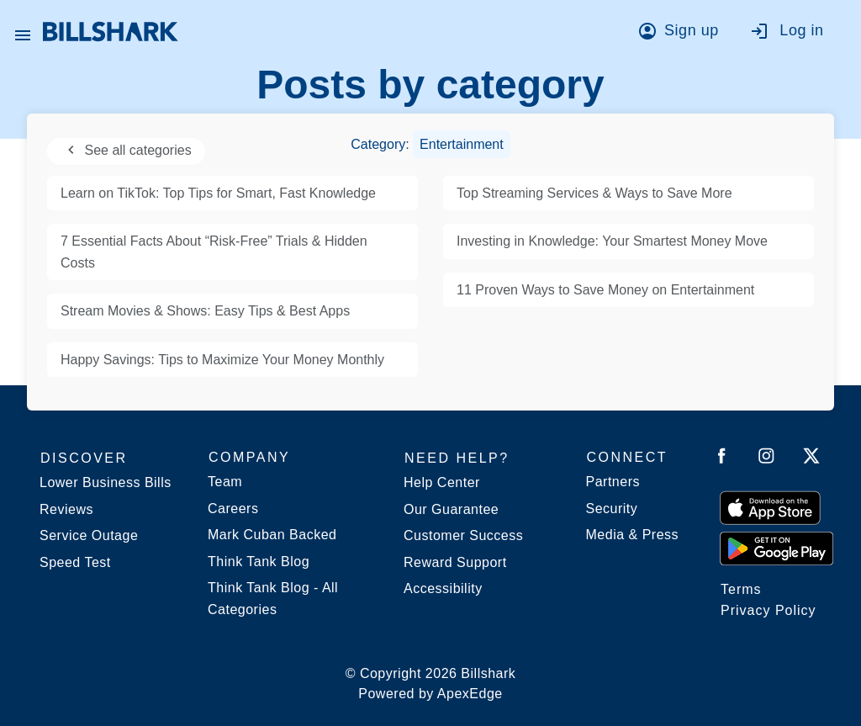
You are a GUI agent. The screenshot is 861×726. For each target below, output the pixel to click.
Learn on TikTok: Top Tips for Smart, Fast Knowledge (218, 193)
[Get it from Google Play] (776, 547)
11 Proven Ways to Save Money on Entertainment (605, 290)
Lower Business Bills (106, 482)
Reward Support (455, 562)
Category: (430, 144)
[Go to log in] (795, 34)
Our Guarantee (451, 509)
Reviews (66, 509)
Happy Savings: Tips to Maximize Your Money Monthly (222, 359)
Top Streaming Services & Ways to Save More (594, 193)
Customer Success (463, 535)
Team (225, 481)
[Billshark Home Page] (110, 31)
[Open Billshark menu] (23, 31)
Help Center (442, 482)
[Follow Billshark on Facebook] (722, 459)
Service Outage (89, 535)
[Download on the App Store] (770, 507)
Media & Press (632, 534)
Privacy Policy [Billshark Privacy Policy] (768, 610)
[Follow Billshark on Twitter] (811, 459)
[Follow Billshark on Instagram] (766, 459)
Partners (613, 481)
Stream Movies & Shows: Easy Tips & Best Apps (205, 311)
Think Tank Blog (258, 561)
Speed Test (75, 562)
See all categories (126, 150)
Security (612, 508)
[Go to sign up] (683, 34)
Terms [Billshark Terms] (741, 589)
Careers (233, 508)
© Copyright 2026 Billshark (431, 685)
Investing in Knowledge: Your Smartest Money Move (612, 241)
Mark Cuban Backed (272, 534)
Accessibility (443, 588)
